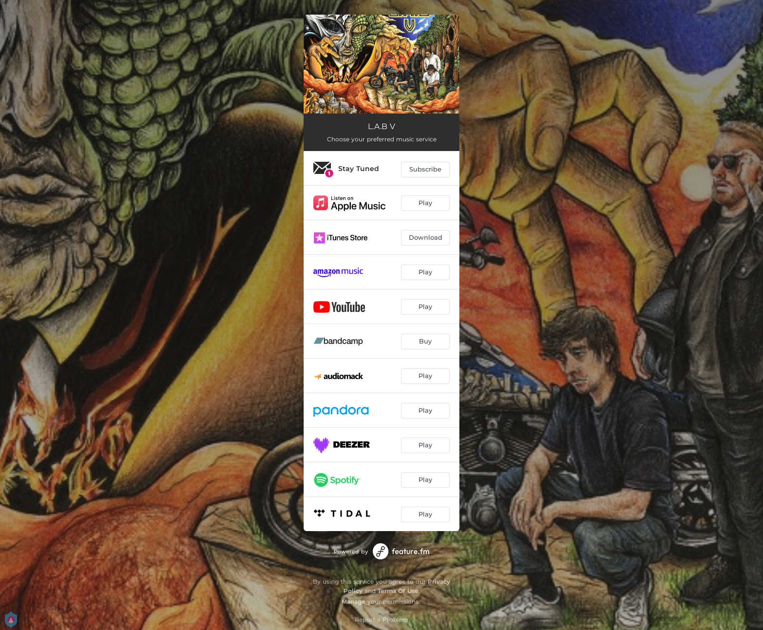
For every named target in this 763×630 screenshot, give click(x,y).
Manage (353, 601)
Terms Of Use (398, 590)
